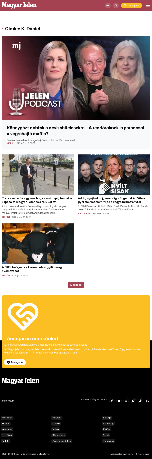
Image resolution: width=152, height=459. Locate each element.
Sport (106, 435)
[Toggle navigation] (147, 5)
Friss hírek (7, 417)
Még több (76, 284)
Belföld (5, 441)
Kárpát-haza (59, 435)
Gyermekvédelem (62, 441)
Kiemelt (5, 423)
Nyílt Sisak (7, 435)
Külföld (56, 423)
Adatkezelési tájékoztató (121, 454)
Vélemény (7, 429)
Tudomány (108, 441)
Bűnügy (107, 417)
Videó (56, 429)
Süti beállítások (143, 454)
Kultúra (106, 429)
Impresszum (8, 400)
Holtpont (57, 417)
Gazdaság (108, 423)
